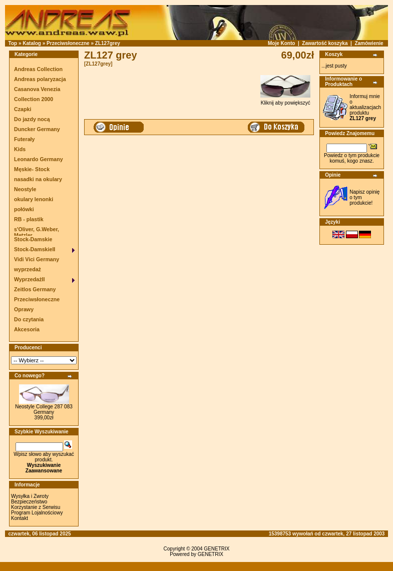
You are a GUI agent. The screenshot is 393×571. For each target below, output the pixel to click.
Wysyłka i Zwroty (30, 496)
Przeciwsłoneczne (68, 43)
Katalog (32, 43)
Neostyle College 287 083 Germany (44, 409)
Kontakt (19, 518)
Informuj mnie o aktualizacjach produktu (365, 107)
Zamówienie (368, 43)
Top (13, 43)
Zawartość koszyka (324, 43)
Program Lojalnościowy (37, 512)
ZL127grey (107, 43)
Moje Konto (281, 43)
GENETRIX (216, 548)
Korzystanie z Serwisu (35, 507)
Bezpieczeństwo (29, 501)
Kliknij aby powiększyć (285, 101)
